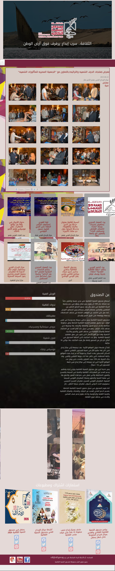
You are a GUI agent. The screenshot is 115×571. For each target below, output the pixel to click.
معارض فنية (105, 84)
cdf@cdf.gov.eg (57, 557)
